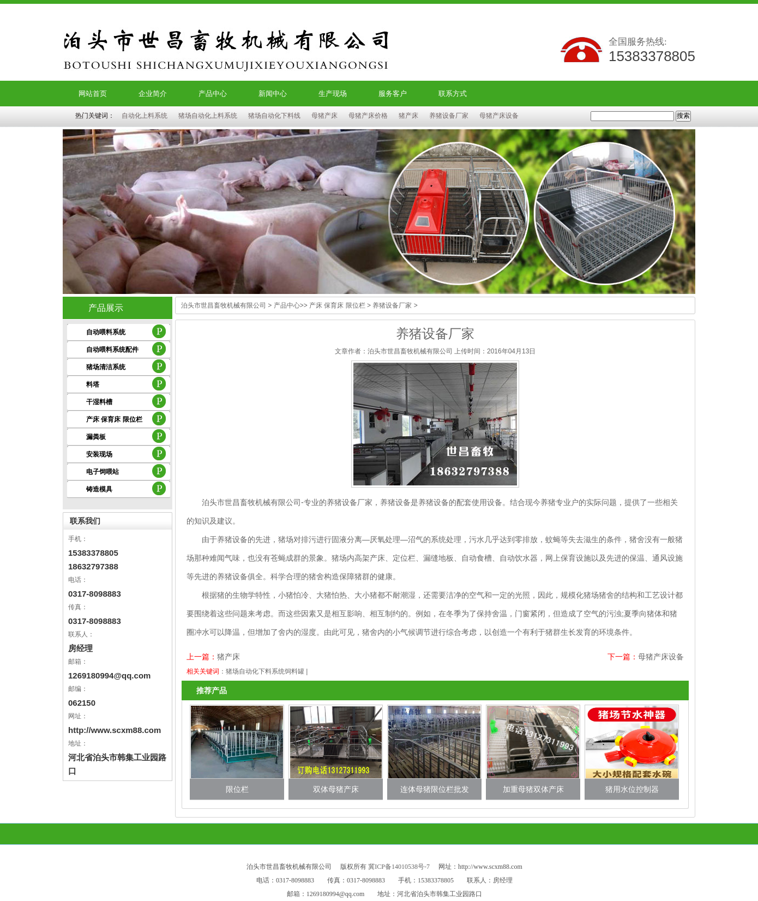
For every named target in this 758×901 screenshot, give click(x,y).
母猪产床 (324, 115)
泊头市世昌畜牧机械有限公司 (223, 305)
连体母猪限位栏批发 (434, 789)
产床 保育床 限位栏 (114, 419)
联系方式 (452, 93)
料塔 (92, 384)
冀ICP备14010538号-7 (399, 866)
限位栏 (237, 789)
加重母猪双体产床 (533, 789)
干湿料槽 (99, 402)
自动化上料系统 (144, 115)
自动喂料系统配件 (112, 349)
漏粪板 (96, 437)
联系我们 (85, 520)
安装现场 (99, 454)
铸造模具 (99, 489)
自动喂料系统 (105, 332)
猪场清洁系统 (105, 367)
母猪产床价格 (368, 115)
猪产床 (408, 115)
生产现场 (332, 93)
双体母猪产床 (336, 789)
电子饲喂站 (102, 472)
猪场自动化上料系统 (207, 115)
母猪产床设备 (499, 115)
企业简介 (153, 93)
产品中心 (212, 93)
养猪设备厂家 (448, 115)
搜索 (683, 115)
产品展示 (105, 308)
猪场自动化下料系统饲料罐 (265, 671)
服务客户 (392, 93)
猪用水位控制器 (632, 789)
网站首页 (93, 93)
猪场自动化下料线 (274, 115)
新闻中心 (272, 93)
